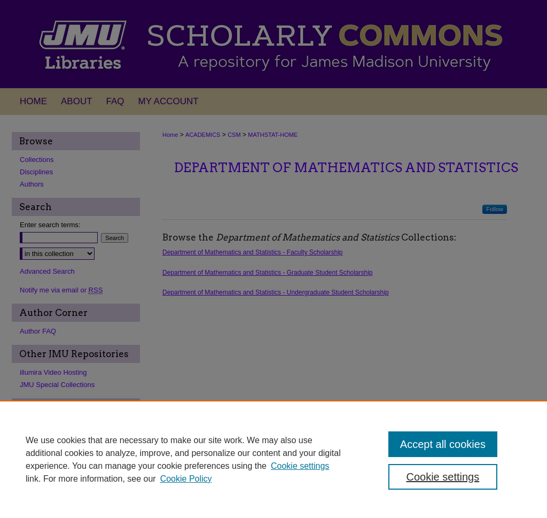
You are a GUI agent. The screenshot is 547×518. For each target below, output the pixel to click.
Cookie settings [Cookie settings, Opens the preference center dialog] (442, 477)
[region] (273, 459)
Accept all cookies (443, 444)
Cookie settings (300, 465)
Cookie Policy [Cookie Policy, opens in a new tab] (186, 478)
